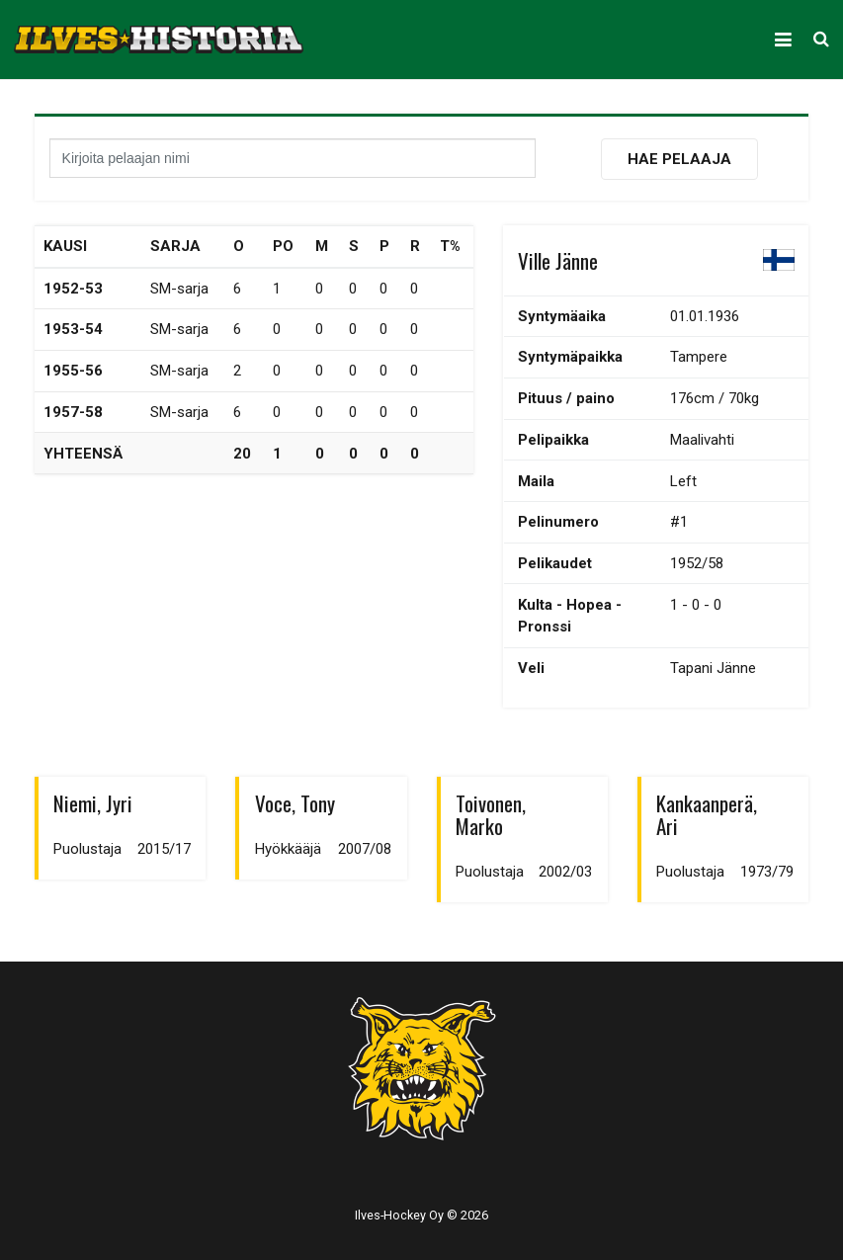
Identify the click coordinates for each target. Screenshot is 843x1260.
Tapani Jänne (713, 668)
